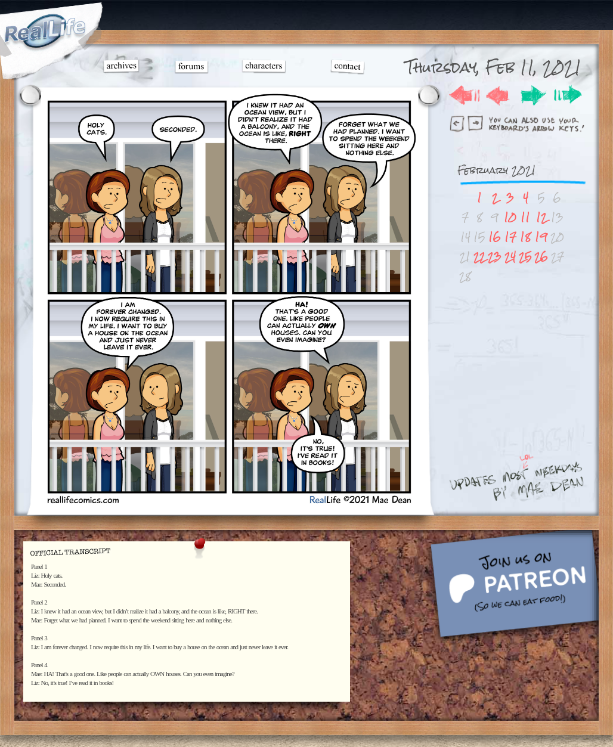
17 (510, 237)
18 (525, 237)
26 (541, 256)
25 (525, 256)
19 (541, 237)
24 (510, 256)
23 (494, 256)
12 (541, 217)
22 (479, 256)
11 (525, 217)
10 (510, 217)
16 (494, 237)
